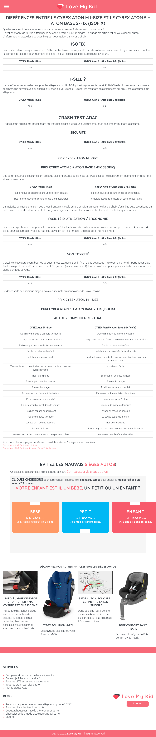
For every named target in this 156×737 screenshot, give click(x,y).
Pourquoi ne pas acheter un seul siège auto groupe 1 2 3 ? (39, 704)
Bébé (35, 517)
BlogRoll (10, 716)
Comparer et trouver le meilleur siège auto (30, 675)
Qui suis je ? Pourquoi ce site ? (23, 678)
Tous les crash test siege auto (23, 684)
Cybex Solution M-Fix (58, 625)
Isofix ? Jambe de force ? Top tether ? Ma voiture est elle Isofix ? (20, 602)
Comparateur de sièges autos (87, 471)
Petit (85, 517)
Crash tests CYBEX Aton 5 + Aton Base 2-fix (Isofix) (29, 448)
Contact (137, 703)
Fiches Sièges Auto (16, 687)
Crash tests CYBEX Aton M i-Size (20, 445)
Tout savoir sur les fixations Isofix (25, 707)
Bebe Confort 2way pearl (133, 627)
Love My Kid (81, 6)
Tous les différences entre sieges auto (27, 681)
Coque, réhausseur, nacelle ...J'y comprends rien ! (33, 710)
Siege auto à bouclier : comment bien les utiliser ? (95, 602)
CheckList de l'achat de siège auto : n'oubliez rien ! (34, 713)
